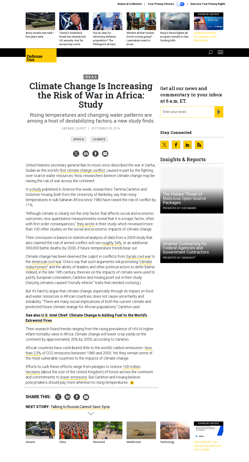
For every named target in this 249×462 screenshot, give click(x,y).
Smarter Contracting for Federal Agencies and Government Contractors (186, 248)
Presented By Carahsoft (179, 257)
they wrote (86, 224)
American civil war (46, 261)
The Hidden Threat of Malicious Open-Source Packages (184, 198)
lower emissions (73, 377)
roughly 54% (112, 243)
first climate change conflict (82, 170)
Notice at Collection (130, 4)
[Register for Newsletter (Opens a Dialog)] (219, 111)
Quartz (81, 128)
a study (35, 189)
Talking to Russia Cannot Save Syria (80, 406)
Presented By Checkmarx (179, 208)
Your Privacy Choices (166, 4)
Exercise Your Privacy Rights (208, 4)
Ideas (91, 77)
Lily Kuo (68, 128)
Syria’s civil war (138, 256)
